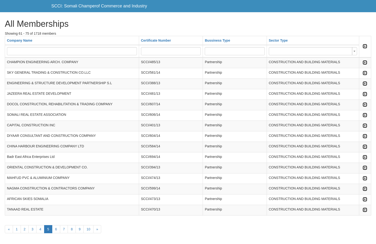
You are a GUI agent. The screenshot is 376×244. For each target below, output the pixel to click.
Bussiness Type (217, 40)
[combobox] (313, 51)
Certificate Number (156, 40)
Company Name (19, 40)
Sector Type (278, 40)
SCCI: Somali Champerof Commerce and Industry (99, 6)
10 (88, 229)
